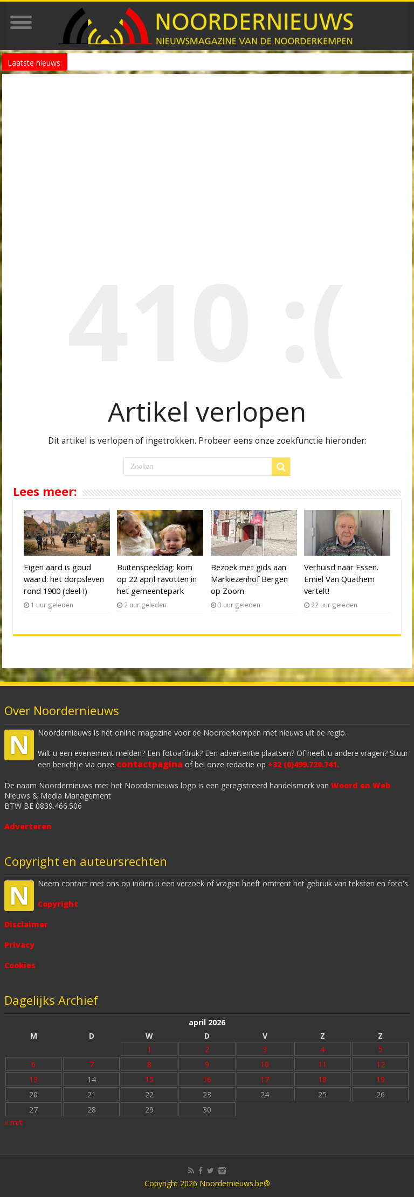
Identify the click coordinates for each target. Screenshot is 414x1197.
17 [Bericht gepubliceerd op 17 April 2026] (264, 1079)
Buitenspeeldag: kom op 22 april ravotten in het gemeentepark (157, 579)
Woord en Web (360, 785)
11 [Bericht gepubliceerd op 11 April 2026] (322, 1064)
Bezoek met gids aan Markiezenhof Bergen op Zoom (249, 579)
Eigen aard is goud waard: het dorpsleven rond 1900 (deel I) (64, 579)
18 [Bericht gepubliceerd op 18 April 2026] (322, 1079)
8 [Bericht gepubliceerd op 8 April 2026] (149, 1064)
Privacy (19, 945)
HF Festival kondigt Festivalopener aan (131, 62)
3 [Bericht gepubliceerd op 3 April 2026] (265, 1049)
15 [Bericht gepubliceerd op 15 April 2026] (149, 1079)
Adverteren (28, 826)
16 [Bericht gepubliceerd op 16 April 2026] (207, 1079)
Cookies (20, 965)
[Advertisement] (207, 154)
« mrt (13, 1122)
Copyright (58, 904)
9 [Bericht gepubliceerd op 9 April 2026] (207, 1064)
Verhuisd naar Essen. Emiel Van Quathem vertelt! (341, 579)
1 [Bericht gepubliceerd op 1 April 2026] (149, 1049)
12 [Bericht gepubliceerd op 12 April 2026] (380, 1064)
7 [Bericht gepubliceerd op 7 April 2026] (91, 1064)
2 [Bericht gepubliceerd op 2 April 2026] (207, 1049)
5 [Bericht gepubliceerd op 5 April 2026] (380, 1049)
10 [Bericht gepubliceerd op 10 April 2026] (264, 1064)
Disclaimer (26, 924)
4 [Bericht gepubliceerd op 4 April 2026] (322, 1049)
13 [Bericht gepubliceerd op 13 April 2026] (33, 1079)
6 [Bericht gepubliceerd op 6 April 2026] (33, 1064)
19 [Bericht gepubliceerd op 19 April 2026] (380, 1079)
